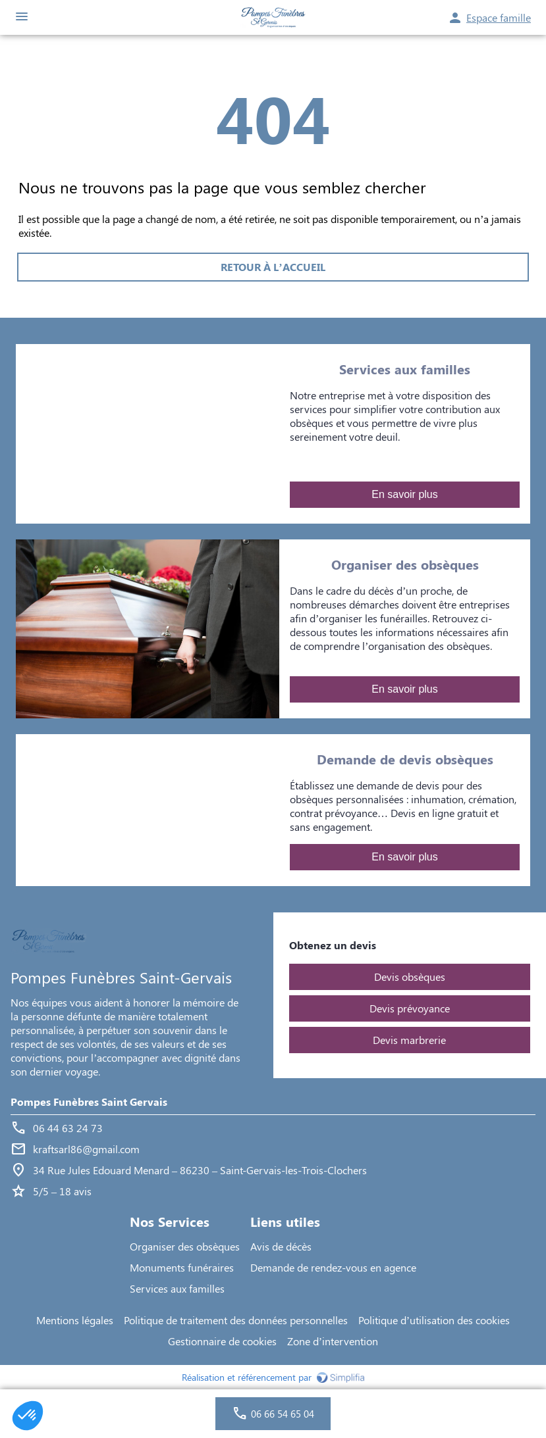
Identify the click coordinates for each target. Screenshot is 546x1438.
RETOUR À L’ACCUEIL (273, 267)
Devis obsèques (409, 976)
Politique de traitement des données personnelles (236, 1320)
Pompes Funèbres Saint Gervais (89, 1101)
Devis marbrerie (409, 1040)
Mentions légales (74, 1320)
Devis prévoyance (409, 1008)
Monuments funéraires (182, 1267)
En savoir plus (404, 494)
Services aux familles (177, 1288)
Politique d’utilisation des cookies (434, 1320)
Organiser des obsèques (185, 1246)
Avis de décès (281, 1246)
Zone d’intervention (332, 1341)
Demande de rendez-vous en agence (333, 1267)
